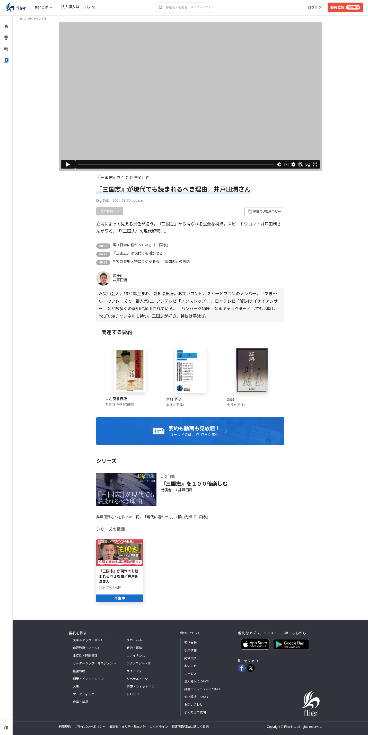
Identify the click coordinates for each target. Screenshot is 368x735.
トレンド (133, 694)
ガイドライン (159, 727)
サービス (190, 674)
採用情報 (190, 650)
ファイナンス (136, 656)
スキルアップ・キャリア (90, 640)
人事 (76, 686)
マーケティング (83, 694)
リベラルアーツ (137, 679)
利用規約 (65, 727)
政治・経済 (134, 648)
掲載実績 (190, 658)
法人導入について (196, 681)
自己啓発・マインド (87, 648)
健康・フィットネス (140, 686)
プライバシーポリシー (90, 727)
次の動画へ (108, 211)
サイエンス (134, 671)
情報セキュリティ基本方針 (127, 727)
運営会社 (190, 643)
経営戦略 (79, 671)
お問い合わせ (193, 704)
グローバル (134, 640)
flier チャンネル (37, 18)
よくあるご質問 (195, 712)
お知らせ (190, 666)
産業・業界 (80, 702)
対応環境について (196, 697)
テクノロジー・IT (139, 663)
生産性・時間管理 (85, 656)
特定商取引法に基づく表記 (190, 727)
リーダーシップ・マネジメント (94, 663)
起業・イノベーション (88, 679)
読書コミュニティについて (202, 689)
